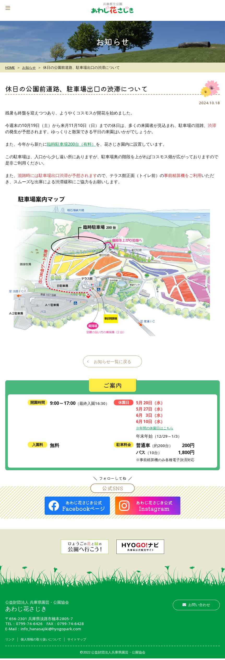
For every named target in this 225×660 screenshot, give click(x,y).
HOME (10, 67)
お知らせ (30, 67)
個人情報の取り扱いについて (48, 639)
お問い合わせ (196, 604)
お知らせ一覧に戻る (112, 361)
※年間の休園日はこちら (157, 427)
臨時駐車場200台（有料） (71, 144)
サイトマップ (91, 639)
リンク (11, 639)
